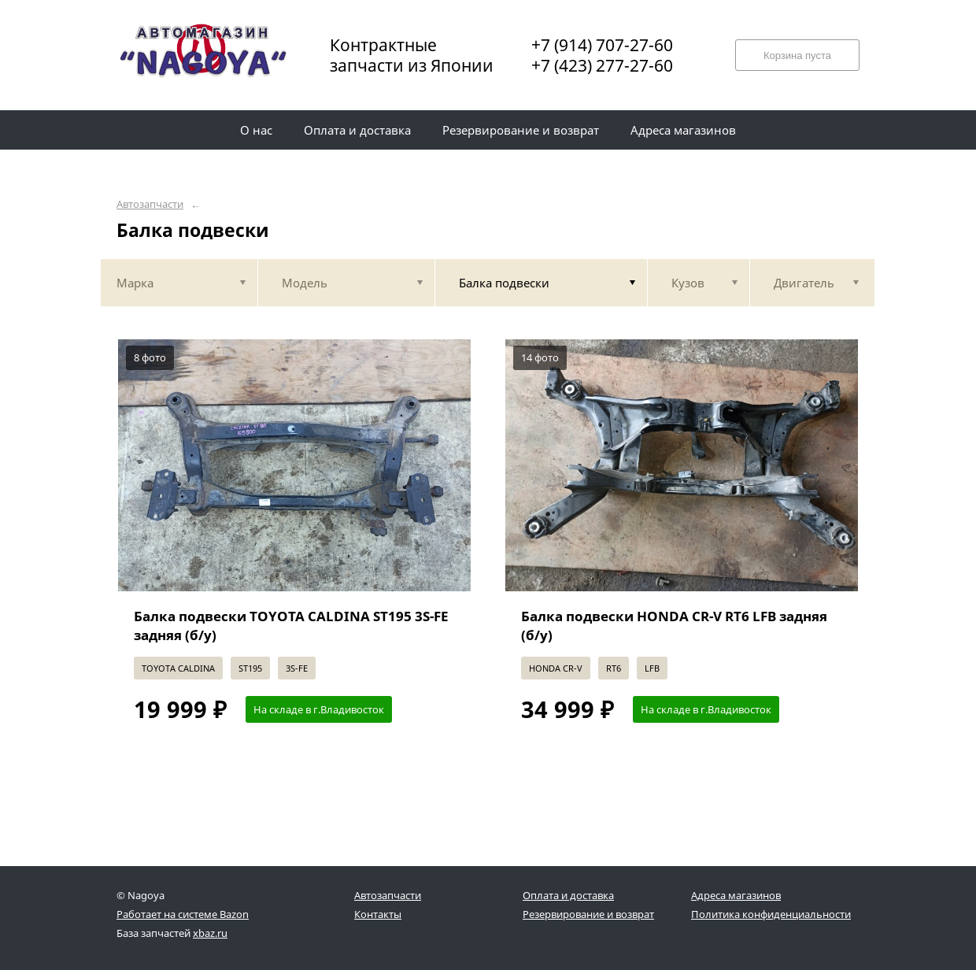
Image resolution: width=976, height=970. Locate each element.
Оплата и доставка (568, 895)
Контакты (377, 914)
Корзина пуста (797, 55)
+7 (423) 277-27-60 (602, 65)
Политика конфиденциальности (771, 914)
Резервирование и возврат (588, 914)
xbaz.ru (210, 933)
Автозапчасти (149, 204)
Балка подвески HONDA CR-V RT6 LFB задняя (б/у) (674, 625)
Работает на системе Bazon (182, 914)
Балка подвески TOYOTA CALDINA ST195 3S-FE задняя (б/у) (291, 625)
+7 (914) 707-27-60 (602, 45)
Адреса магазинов (736, 895)
